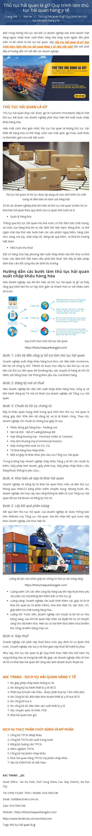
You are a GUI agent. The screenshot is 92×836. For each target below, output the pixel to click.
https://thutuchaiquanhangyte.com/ (46, 347)
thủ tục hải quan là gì (68, 42)
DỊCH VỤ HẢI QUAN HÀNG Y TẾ (50, 677)
